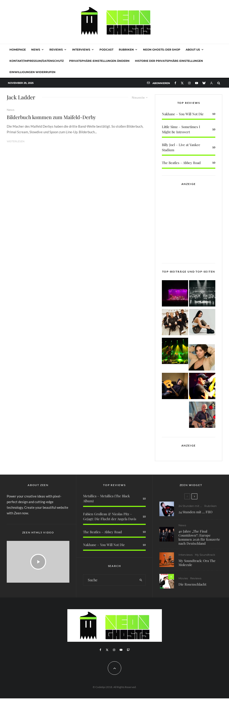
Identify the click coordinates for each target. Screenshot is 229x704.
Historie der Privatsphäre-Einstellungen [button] (169, 60)
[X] (182, 83)
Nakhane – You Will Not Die (183, 114)
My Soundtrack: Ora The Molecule (197, 564)
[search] (140, 580)
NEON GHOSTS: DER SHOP (161, 49)
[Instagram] (189, 83)
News (35, 49)
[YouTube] (196, 83)
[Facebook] (175, 83)
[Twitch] (128, 649)
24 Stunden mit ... (190, 506)
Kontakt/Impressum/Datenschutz (36, 60)
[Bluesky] (204, 83)
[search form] (109, 580)
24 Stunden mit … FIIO (195, 512)
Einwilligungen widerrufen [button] (32, 72)
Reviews (56, 49)
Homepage (17, 49)
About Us (193, 49)
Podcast (106, 49)
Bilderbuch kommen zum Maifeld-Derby (51, 117)
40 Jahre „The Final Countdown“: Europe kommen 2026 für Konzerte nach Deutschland (199, 537)
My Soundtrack (205, 555)
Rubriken (126, 49)
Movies (183, 581)
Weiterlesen (15, 141)
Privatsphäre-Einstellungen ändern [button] (99, 60)
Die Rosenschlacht (192, 587)
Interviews (81, 49)
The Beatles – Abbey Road (181, 162)
